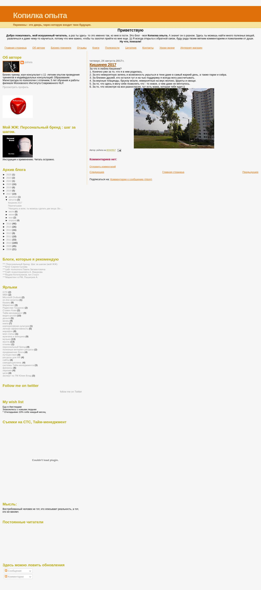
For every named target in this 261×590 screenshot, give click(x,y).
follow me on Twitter (71, 391)
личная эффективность (15, 328)
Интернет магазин (191, 47)
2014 (9, 230)
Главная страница (16, 47)
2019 (9, 187)
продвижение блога (13, 352)
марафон (8, 331)
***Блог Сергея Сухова (15, 266)
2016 (9, 223)
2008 (9, 249)
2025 (9, 174)
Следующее (97, 172)
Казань (6, 302)
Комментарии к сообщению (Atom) (131, 179)
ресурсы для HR (11, 357)
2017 (9, 193)
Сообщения (13, 571)
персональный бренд (14, 347)
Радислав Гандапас (13, 307)
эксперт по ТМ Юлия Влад (17, 375)
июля (12, 211)
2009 (9, 246)
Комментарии (14, 576)
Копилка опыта (40, 15)
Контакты (148, 47)
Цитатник (131, 47)
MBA (5, 294)
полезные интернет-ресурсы (18, 349)
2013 (9, 233)
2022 (9, 181)
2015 (9, 226)
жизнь (6, 320)
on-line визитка (11, 300)
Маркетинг (8, 305)
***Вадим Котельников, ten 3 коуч (21, 274)
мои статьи (9, 333)
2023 (9, 177)
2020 (9, 184)
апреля (13, 220)
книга (5, 323)
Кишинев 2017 (103, 64)
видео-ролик (9, 315)
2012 (9, 236)
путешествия (10, 354)
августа (13, 199)
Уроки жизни (167, 47)
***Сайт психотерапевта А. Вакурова (23, 272)
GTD (5, 292)
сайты (6, 360)
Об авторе (38, 47)
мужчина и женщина (14, 336)
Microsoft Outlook (12, 297)
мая (11, 217)
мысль (6, 341)
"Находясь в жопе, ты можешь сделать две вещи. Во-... (35, 208)
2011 (9, 239)
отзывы (7, 344)
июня (12, 214)
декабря (13, 197)
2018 (9, 190)
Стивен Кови (9, 310)
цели (5, 373)
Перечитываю (15, 206)
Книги (95, 47)
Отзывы (82, 47)
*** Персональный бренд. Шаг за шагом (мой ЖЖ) (30, 264)
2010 (9, 242)
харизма (7, 370)
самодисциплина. (12, 362)
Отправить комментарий (103, 166)
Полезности (112, 47)
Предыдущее (250, 172)
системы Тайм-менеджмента (18, 365)
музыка (7, 339)
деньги (6, 318)
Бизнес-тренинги (61, 47)
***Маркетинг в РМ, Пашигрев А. (20, 277)
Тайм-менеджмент (13, 313)
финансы (8, 367)
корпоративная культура (16, 326)
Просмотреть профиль (16, 87)
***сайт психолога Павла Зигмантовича (24, 269)
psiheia (28, 62)
